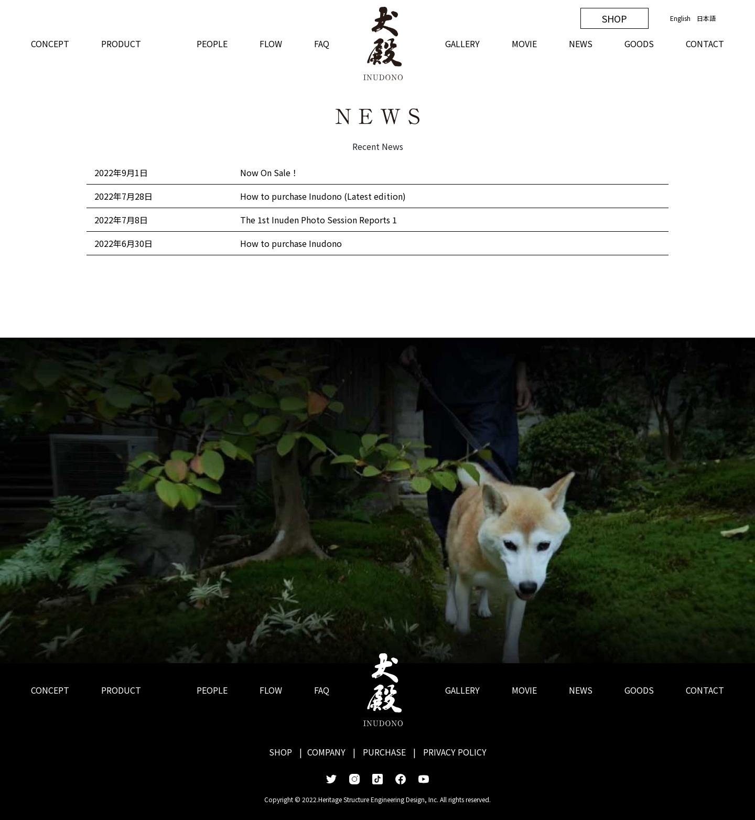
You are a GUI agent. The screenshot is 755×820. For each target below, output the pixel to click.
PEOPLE (212, 43)
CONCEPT (50, 43)
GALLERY (462, 43)
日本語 (706, 18)
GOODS (639, 43)
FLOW (271, 43)
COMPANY (326, 752)
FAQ (321, 43)
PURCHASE (384, 752)
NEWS (580, 43)
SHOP (614, 18)
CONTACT (705, 43)
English (680, 18)
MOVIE (524, 43)
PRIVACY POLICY (455, 752)
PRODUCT (121, 43)
